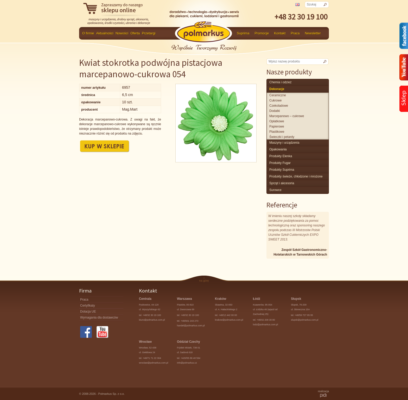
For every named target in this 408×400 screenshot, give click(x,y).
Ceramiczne (277, 95)
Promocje (261, 33)
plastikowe (276, 132)
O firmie (88, 33)
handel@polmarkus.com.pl (191, 325)
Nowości (122, 33)
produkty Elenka (280, 156)
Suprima (243, 33)
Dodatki (274, 111)
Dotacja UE (88, 311)
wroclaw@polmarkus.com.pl (153, 362)
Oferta (135, 33)
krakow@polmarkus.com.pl (229, 320)
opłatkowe (276, 121)
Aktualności (104, 33)
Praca (295, 33)
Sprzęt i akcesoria (281, 183)
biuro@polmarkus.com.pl (152, 320)
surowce (275, 190)
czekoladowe (278, 105)
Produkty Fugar (280, 163)
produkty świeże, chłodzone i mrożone (296, 176)
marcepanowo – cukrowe (286, 116)
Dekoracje (276, 89)
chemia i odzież (280, 82)
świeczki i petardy (281, 137)
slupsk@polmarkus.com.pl (304, 320)
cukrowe (275, 100)
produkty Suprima (281, 170)
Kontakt (279, 33)
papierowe (276, 126)
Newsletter (313, 33)
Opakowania (278, 149)
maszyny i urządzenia (284, 142)
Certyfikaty (87, 305)
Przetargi (148, 33)
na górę (204, 280)
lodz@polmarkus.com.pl (265, 324)
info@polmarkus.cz (187, 362)
